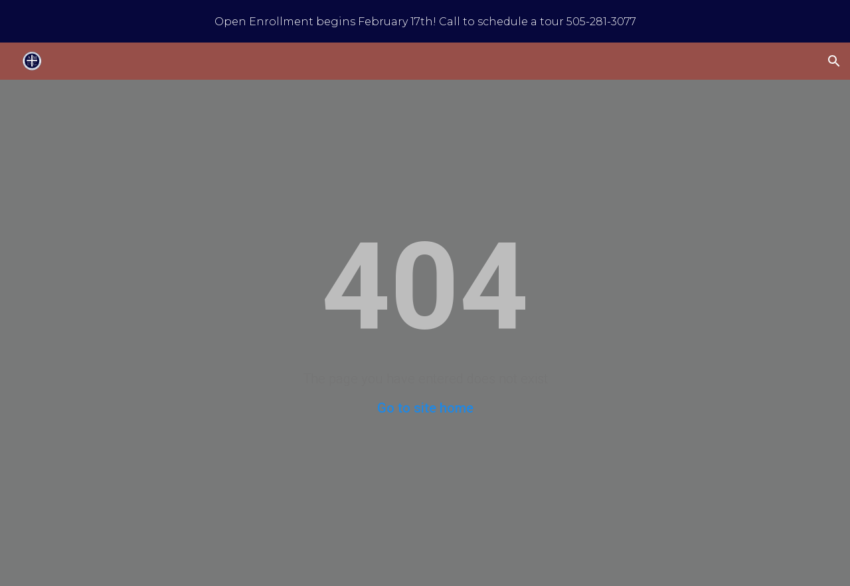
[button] (834, 61)
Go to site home (425, 408)
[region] (425, 21)
